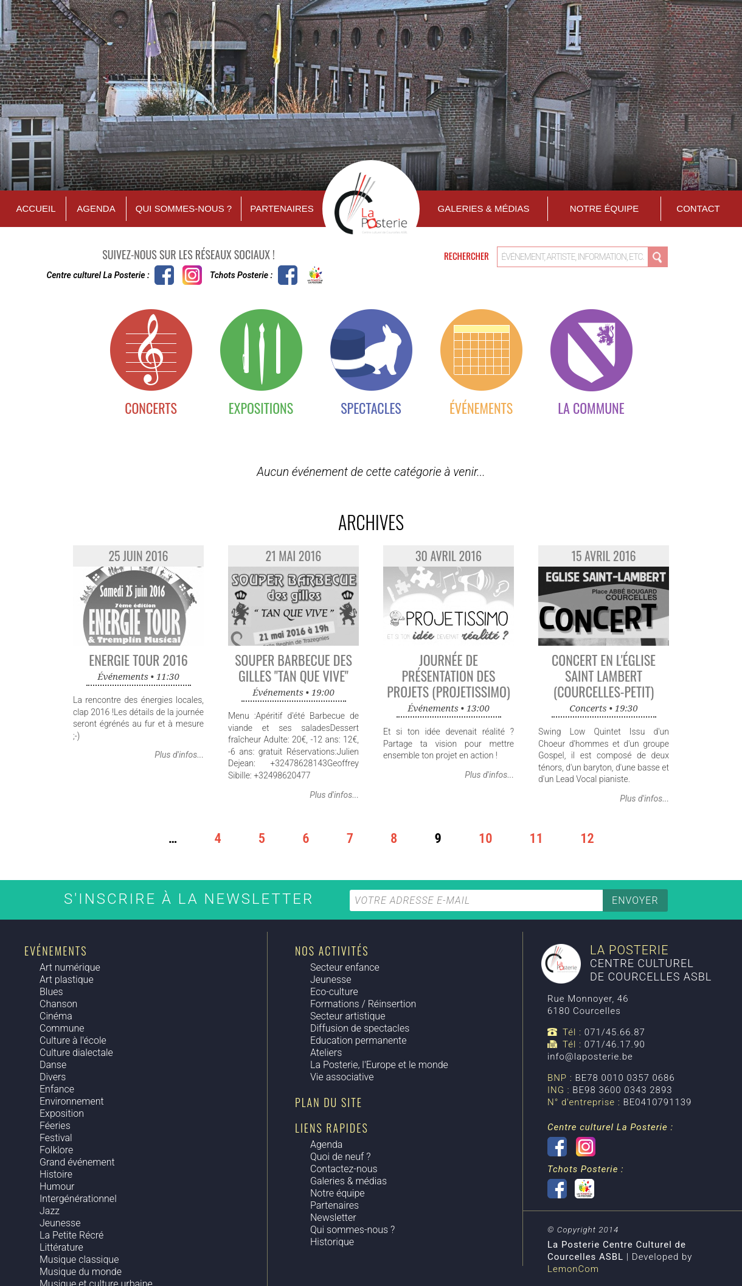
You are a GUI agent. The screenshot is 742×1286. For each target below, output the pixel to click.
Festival (56, 1138)
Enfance (57, 1089)
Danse (53, 1065)
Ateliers (326, 1052)
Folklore (56, 1150)
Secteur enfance (345, 967)
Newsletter (333, 1217)
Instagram (192, 275)
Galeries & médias (348, 1181)
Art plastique (67, 979)
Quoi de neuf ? (340, 1156)
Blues (51, 992)
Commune (62, 1028)
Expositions (261, 408)
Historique (332, 1242)
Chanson (58, 1004)
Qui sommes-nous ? (184, 208)
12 (587, 838)
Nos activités (332, 950)
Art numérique (70, 967)
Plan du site (328, 1102)
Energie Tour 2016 (138, 659)
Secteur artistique (347, 1016)
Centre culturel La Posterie (164, 275)
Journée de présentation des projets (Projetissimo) (448, 675)
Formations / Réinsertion (363, 1004)
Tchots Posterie (301, 275)
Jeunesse (60, 1223)
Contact (697, 208)
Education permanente (358, 1040)
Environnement (72, 1101)
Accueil (35, 208)
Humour (57, 1186)
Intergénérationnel (78, 1198)
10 (486, 838)
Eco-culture (334, 992)
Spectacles (371, 408)
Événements (481, 408)
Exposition (62, 1113)
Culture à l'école (73, 1040)
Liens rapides (332, 1127)
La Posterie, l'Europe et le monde (379, 1065)
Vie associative (341, 1077)
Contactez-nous (344, 1169)
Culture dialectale (76, 1052)
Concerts (151, 408)
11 (537, 838)
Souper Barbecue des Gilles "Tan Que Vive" (293, 667)
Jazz (50, 1211)
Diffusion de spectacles (359, 1028)
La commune (591, 408)
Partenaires (281, 208)
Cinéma (56, 1016)
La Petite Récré (71, 1235)
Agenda (96, 208)
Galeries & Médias (484, 208)
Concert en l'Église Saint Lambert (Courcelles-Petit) (604, 675)
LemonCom (573, 1268)
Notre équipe (604, 208)
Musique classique (79, 1259)
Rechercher (467, 255)
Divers (53, 1077)
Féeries (55, 1125)
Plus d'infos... (179, 755)
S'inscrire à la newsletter (191, 898)
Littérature (61, 1247)
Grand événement (77, 1162)
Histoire (56, 1174)
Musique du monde (81, 1271)
